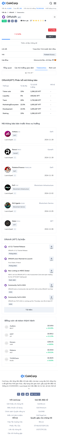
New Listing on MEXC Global (16, 271)
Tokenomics (41, 68)
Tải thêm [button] (29, 310)
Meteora (13, 350)
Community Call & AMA (15, 285)
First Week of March (14, 263)
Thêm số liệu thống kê (29, 43)
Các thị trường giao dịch (24, 68)
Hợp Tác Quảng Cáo (15, 422)
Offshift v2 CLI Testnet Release (17, 250)
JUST (12, 334)
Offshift (11, 12)
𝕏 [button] (9, 21)
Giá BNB (41, 411)
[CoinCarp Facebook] (22, 394)
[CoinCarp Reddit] (27, 394)
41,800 (9, 8)
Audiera (13, 326)
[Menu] (54, 3)
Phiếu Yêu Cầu (15, 426)
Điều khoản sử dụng (14, 408)
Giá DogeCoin (41, 415)
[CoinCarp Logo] (10, 3)
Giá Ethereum (41, 408)
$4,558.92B (40, 8)
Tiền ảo (4, 12)
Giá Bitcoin (41, 404)
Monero (12, 342)
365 (20, 8)
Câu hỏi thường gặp (15, 433)
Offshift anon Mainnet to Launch (18, 259)
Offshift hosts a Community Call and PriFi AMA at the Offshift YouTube (30, 289)
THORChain (14, 358)
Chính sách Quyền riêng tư (15, 411)
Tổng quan (7, 68)
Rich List (52, 68)
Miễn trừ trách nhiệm (15, 415)
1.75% (52, 30)
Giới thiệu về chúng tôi (15, 404)
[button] (12, 21)
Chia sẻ (28, 73)
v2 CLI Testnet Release (14, 247)
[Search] (50, 3)
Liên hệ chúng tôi (15, 429)
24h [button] (51, 37)
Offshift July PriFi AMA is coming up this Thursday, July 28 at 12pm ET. (30, 301)
